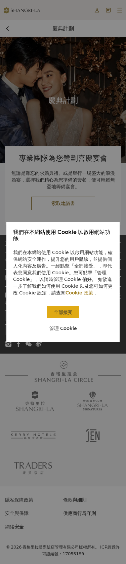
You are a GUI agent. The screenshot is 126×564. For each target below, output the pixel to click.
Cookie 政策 (79, 293)
